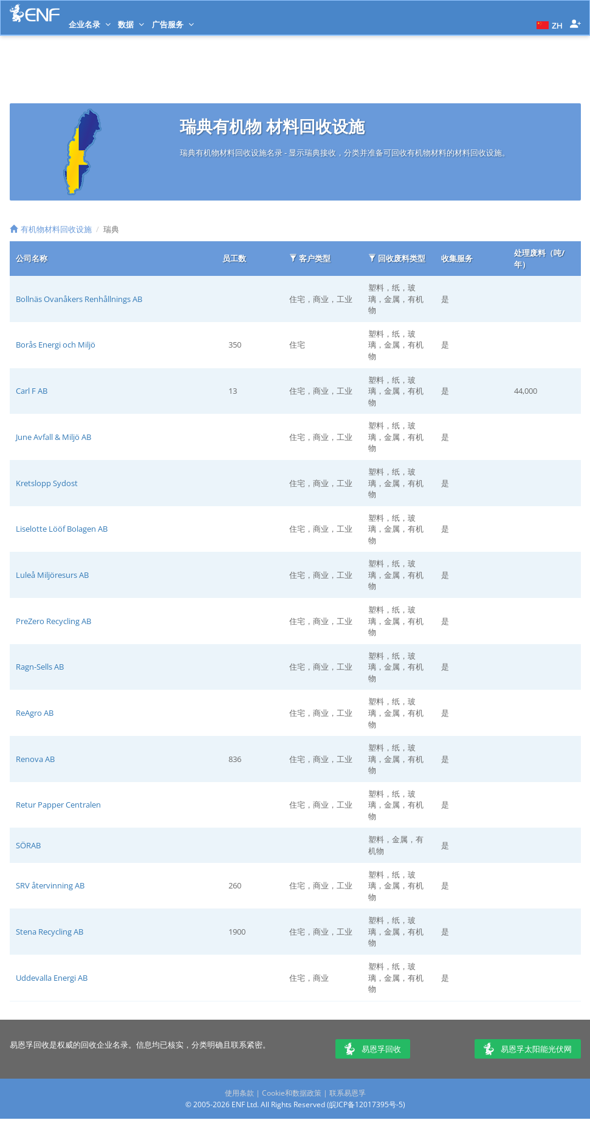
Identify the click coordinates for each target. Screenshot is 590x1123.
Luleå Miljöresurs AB (52, 574)
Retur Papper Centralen (58, 804)
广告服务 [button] (173, 24)
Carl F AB (31, 390)
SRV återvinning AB (50, 885)
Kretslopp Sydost (47, 483)
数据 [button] (131, 24)
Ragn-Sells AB (40, 666)
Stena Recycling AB (49, 931)
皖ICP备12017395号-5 (366, 1104)
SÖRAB (28, 845)
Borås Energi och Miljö (55, 344)
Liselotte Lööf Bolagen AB (62, 528)
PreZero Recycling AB (53, 621)
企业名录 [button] (90, 24)
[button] (548, 24)
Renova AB (35, 759)
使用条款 (239, 1093)
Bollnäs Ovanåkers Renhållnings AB (79, 299)
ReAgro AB (34, 712)
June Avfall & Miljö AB (53, 436)
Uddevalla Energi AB (51, 977)
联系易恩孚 (347, 1093)
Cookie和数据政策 (291, 1093)
